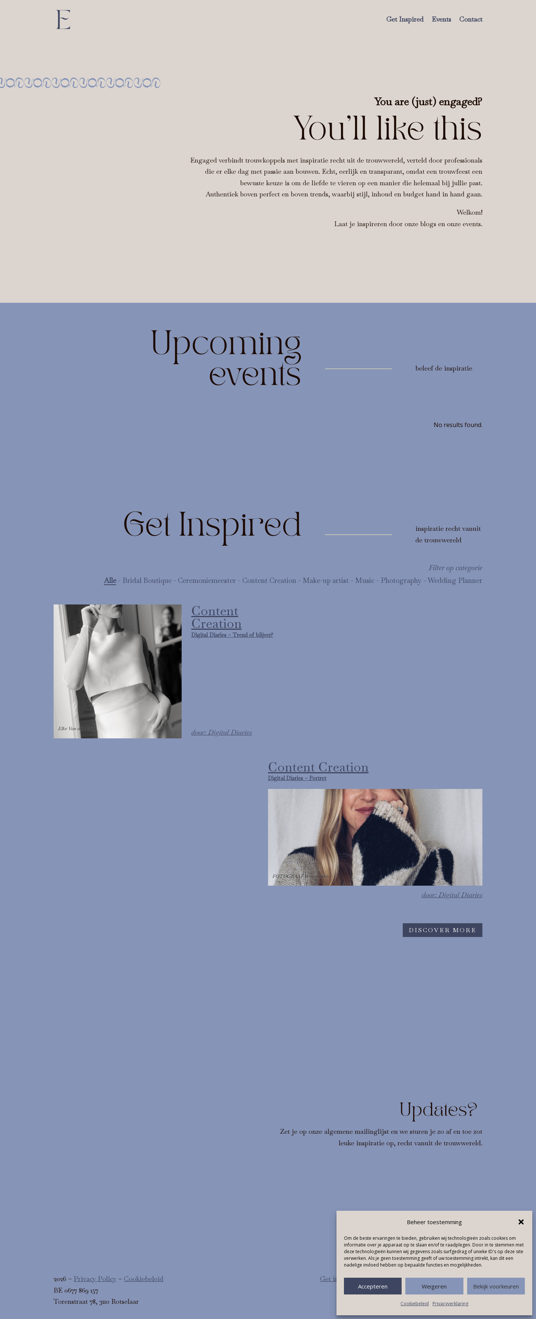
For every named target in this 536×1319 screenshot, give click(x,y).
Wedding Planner (455, 580)
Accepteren (372, 1286)
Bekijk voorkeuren (496, 1286)
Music (364, 580)
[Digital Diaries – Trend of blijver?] (165, 671)
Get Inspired (405, 19)
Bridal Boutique (147, 580)
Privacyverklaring (450, 1303)
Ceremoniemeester (207, 580)
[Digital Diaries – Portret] (375, 831)
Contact (470, 19)
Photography (401, 580)
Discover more (442, 930)
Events (441, 19)
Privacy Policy (95, 1278)
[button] (521, 1222)
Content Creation (269, 580)
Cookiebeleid (415, 1303)
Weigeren (434, 1286)
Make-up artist (326, 580)
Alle (110, 580)
